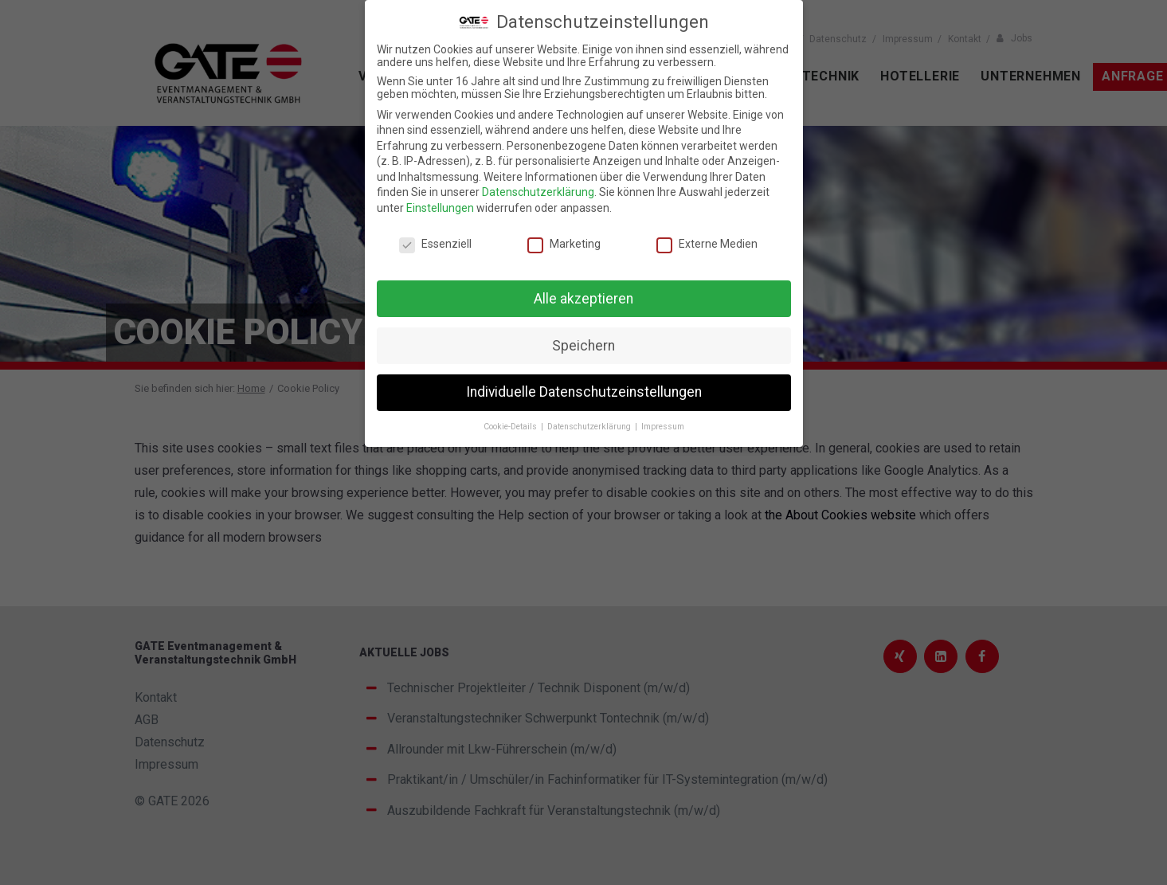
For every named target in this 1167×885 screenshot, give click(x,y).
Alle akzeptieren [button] (583, 299)
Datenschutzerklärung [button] (590, 426)
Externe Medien (707, 243)
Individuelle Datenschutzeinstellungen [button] (584, 392)
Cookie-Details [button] (511, 426)
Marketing (564, 243)
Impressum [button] (662, 426)
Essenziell (435, 243)
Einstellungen (440, 208)
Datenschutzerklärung (538, 192)
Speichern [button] (583, 346)
